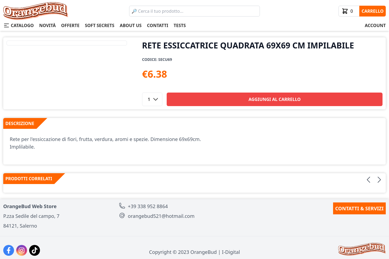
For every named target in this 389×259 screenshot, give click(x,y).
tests (180, 25)
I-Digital (231, 252)
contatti (157, 25)
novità (47, 25)
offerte (70, 25)
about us (131, 25)
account (375, 25)
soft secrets (99, 25)
